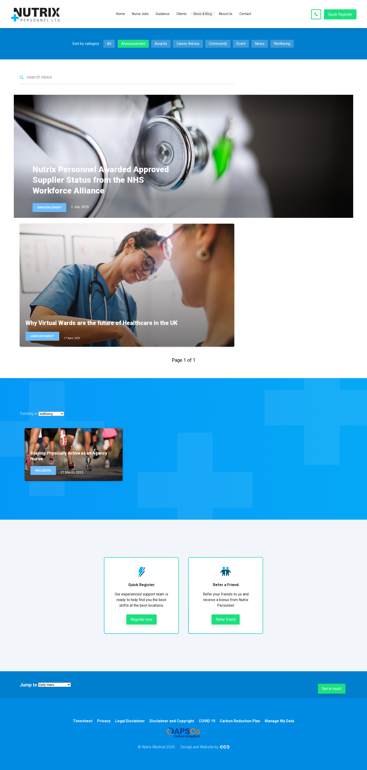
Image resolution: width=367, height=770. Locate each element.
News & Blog (203, 14)
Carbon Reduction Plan (240, 721)
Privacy (103, 721)
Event (241, 43)
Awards (161, 43)
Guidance (162, 14)
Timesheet (82, 721)
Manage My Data (279, 721)
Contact (245, 14)
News (259, 43)
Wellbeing (282, 43)
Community (218, 43)
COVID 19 (207, 721)
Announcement (133, 43)
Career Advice (187, 43)
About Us (225, 14)
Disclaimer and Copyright (172, 721)
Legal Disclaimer (130, 721)
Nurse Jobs (140, 14)
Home (120, 14)
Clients (181, 14)
